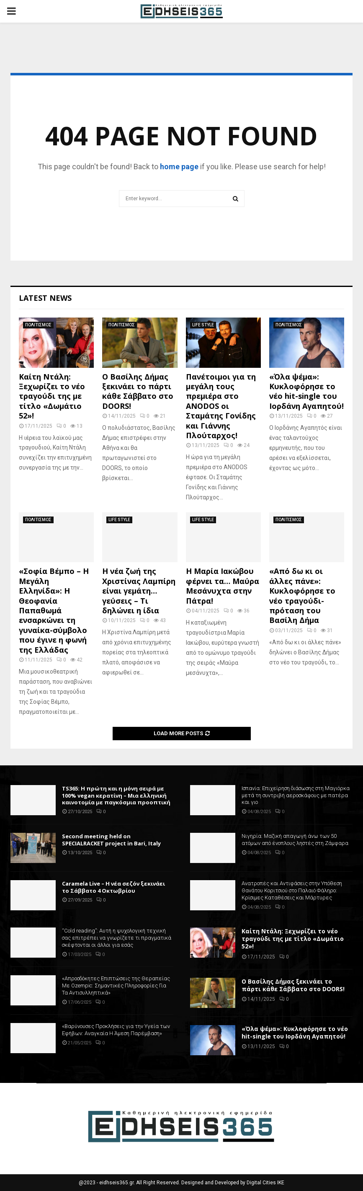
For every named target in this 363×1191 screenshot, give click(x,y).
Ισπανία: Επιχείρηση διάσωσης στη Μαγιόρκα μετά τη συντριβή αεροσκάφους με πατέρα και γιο (296, 795)
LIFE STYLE (203, 325)
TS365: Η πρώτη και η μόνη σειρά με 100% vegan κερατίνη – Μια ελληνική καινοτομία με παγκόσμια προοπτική (116, 795)
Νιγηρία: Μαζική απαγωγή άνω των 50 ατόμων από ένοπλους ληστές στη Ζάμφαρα (295, 839)
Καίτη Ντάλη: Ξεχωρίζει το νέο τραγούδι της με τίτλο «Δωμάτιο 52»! (52, 396)
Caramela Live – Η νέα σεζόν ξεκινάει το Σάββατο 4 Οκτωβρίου (113, 887)
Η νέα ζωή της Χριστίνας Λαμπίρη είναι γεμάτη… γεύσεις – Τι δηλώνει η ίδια (138, 590)
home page (179, 166)
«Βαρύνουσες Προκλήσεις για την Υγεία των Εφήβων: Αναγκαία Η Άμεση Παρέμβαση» (116, 1029)
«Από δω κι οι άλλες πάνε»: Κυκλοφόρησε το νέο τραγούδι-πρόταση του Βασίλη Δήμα (302, 595)
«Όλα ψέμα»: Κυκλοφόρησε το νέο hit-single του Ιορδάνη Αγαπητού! (306, 391)
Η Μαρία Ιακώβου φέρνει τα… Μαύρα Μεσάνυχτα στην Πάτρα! (222, 585)
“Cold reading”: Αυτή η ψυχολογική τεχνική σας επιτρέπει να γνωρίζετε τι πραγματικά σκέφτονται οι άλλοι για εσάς (116, 937)
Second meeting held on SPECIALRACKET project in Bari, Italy (111, 839)
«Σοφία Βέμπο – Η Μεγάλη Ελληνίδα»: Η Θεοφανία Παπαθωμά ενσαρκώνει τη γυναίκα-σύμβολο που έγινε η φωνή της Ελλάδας (54, 610)
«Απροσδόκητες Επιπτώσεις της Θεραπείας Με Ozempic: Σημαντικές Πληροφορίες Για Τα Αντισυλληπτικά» (116, 985)
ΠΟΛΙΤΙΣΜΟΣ (38, 325)
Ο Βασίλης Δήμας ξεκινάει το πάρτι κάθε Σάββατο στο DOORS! (137, 391)
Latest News (45, 298)
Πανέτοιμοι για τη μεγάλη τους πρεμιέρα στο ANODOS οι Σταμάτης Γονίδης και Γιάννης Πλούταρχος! (221, 406)
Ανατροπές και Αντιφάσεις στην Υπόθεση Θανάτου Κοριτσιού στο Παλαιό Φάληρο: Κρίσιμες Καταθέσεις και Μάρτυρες (292, 890)
